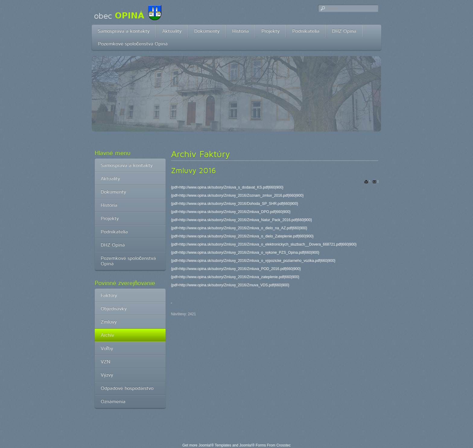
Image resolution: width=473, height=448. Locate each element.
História (240, 31)
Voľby (107, 348)
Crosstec (283, 445)
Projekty (271, 31)
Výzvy (107, 375)
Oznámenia (113, 401)
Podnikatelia (305, 31)
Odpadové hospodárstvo (127, 388)
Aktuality (172, 31)
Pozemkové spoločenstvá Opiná (133, 43)
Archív (107, 335)
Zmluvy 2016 (193, 170)
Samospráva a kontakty (124, 31)
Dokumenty (207, 31)
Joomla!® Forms (252, 445)
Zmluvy (109, 322)
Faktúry (109, 295)
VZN (105, 361)
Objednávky (114, 308)
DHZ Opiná (344, 31)
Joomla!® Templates (214, 445)
